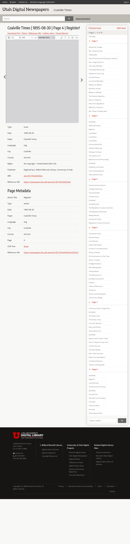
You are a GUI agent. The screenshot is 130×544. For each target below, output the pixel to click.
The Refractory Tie (95, 275)
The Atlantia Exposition (97, 96)
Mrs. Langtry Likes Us (96, 62)
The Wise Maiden (95, 350)
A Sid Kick (92, 402)
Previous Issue (95, 28)
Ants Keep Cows (94, 316)
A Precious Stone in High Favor (99, 308)
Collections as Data (76, 462)
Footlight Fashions (95, 264)
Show (26, 246)
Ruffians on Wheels (95, 85)
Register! (92, 129)
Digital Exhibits (74, 459)
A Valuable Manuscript (96, 70)
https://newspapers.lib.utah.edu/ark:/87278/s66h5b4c (47, 182)
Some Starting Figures (96, 171)
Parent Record (62, 33)
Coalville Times (63, 10)
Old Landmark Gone (96, 175)
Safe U (100, 486)
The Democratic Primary (97, 387)
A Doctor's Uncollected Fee (98, 249)
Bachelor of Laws (95, 88)
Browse (13, 2)
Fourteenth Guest (95, 234)
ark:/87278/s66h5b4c (33, 176)
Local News (93, 133)
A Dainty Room (94, 271)
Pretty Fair (92, 290)
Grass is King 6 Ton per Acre (98, 342)
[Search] (33, 18)
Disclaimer (110, 486)
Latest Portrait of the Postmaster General (103, 58)
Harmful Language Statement (42, 2)
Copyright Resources (49, 456)
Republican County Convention (99, 223)
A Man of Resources (96, 286)
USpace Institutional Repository (76, 470)
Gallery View (48, 33)
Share (24, 33)
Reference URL (35, 33)
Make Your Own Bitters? (97, 357)
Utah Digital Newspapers (78, 456)
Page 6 (95, 227)
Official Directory (95, 126)
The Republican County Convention (101, 208)
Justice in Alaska (94, 260)
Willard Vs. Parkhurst (96, 107)
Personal (92, 409)
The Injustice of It (95, 156)
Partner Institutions (103, 452)
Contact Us (22, 2)
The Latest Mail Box (95, 66)
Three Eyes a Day (95, 320)
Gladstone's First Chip (96, 73)
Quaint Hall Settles (95, 245)
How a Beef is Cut (95, 331)
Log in (126, 2)
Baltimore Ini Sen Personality (99, 159)
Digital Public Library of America (104, 463)
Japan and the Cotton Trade (98, 338)
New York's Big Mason (96, 104)
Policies (112, 491)
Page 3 (95, 41)
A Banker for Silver (95, 152)
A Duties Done (94, 197)
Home (4, 2)
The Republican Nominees (98, 212)
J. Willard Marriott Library (22, 443)
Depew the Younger (96, 47)
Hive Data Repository (77, 475)
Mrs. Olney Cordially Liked (98, 111)
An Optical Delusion (95, 361)
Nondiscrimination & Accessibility (80, 486)
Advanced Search (83, 18)
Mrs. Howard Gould (95, 51)
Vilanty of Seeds (94, 252)
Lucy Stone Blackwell (96, 81)
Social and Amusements (97, 185)
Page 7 (95, 302)
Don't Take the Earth (96, 353)
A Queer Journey (94, 346)
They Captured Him (95, 413)
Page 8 (95, 369)
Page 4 (95, 116)
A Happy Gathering (95, 189)
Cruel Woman (93, 241)
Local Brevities (94, 383)
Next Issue (121, 28)
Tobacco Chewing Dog (96, 365)
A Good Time (93, 394)
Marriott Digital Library (77, 452)
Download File (13, 33)
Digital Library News (76, 466)
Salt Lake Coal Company (97, 398)
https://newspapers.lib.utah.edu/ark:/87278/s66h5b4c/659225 (51, 252)
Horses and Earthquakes (97, 294)
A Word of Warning (95, 148)
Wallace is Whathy (95, 92)
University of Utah (95, 219)
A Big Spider (93, 55)
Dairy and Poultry (95, 327)
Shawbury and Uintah (96, 167)
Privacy (61, 486)
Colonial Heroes (94, 77)
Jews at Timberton (95, 100)
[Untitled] (92, 36)
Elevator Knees (94, 237)
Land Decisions (94, 204)
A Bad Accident (94, 406)
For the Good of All (95, 144)
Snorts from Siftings (96, 298)
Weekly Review (94, 215)
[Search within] (102, 420)
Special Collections (49, 453)
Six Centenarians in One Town (99, 256)
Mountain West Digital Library (104, 457)
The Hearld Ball (94, 193)
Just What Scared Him (96, 279)
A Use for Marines (95, 323)
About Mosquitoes (95, 267)
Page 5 (95, 179)
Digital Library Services (50, 449)
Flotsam (91, 282)
